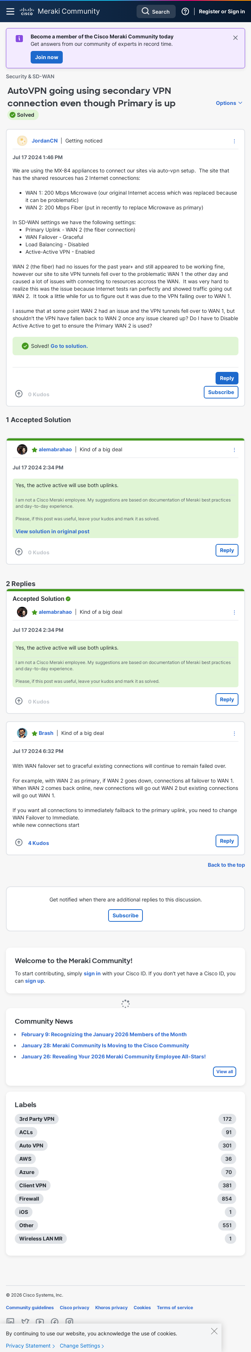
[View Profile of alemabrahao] (55, 449)
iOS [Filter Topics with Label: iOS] (23, 1212)
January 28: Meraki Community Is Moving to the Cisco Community (105, 1045)
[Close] (214, 1337)
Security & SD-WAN (30, 76)
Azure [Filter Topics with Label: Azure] (26, 1172)
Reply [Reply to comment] (227, 550)
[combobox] (156, 11)
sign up (34, 981)
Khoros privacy (111, 1307)
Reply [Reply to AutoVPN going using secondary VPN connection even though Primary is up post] (227, 378)
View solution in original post (52, 531)
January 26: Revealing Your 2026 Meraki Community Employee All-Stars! (113, 1056)
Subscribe (221, 392)
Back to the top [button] (226, 865)
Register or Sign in (222, 11)
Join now (46, 57)
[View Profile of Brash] (46, 733)
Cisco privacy (74, 1307)
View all (224, 1071)
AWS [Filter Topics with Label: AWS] (25, 1159)
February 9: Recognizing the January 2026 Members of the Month (104, 1034)
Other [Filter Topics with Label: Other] (26, 1225)
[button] (234, 141)
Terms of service (175, 1307)
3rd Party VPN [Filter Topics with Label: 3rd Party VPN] (36, 1119)
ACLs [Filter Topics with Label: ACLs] (26, 1132)
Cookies (142, 1307)
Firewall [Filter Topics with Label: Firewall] (29, 1198)
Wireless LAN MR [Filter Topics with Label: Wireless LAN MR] (40, 1238)
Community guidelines (30, 1307)
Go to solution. (69, 346)
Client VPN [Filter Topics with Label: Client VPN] (32, 1185)
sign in (92, 973)
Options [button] (226, 103)
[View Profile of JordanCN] (45, 140)
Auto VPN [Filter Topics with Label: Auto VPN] (31, 1145)
